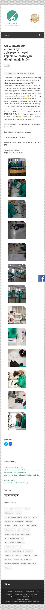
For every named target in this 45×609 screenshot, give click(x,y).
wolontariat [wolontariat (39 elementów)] (27, 555)
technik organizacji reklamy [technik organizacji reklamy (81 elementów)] (13, 551)
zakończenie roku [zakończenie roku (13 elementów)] (26, 559)
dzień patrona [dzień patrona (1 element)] (9, 513)
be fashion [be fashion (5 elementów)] (18, 509)
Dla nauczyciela (32, 594)
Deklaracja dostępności (22, 599)
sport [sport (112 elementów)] (19, 530)
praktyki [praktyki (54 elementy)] (22, 525)
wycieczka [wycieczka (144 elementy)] (8, 559)
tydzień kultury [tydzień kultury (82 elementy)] (9, 555)
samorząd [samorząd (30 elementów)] (34, 525)
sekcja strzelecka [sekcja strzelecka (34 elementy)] (10, 530)
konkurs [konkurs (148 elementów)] (35, 517)
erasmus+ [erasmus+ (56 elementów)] (18, 513)
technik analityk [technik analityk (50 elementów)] (25, 534)
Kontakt (30, 597)
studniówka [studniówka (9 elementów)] (26, 530)
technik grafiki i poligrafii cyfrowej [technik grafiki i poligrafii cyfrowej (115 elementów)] (14, 542)
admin (32, 73)
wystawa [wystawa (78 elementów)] (16, 559)
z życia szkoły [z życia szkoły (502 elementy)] (32, 563)
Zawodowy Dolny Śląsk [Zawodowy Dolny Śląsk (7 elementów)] (12, 563)
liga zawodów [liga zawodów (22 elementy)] (9, 521)
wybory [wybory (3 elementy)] (35, 555)
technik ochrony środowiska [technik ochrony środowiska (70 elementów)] (13, 547)
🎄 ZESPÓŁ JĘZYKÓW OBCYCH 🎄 (16, 483)
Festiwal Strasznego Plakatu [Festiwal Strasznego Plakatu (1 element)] (13, 517)
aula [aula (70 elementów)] (11, 509)
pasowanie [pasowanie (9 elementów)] (29, 521)
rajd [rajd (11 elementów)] (28, 525)
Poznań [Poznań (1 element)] (15, 525)
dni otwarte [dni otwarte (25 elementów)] (27, 509)
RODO (25, 597)
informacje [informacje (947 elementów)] (27, 517)
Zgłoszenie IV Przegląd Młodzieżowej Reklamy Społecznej (22, 601)
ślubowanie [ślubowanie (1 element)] (8, 568)
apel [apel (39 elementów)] (6, 509)
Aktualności (23, 73)
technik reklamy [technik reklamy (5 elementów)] (27, 551)
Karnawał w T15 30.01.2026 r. (13, 467)
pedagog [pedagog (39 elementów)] (7, 525)
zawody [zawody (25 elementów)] (23, 563)
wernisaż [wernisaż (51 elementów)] (18, 555)
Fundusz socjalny (16, 597)
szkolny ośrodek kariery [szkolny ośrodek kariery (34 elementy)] (12, 534)
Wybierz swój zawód (21, 594)
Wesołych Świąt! (9, 480)
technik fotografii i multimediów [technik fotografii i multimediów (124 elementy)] (14, 538)
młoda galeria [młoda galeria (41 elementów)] (19, 521)
